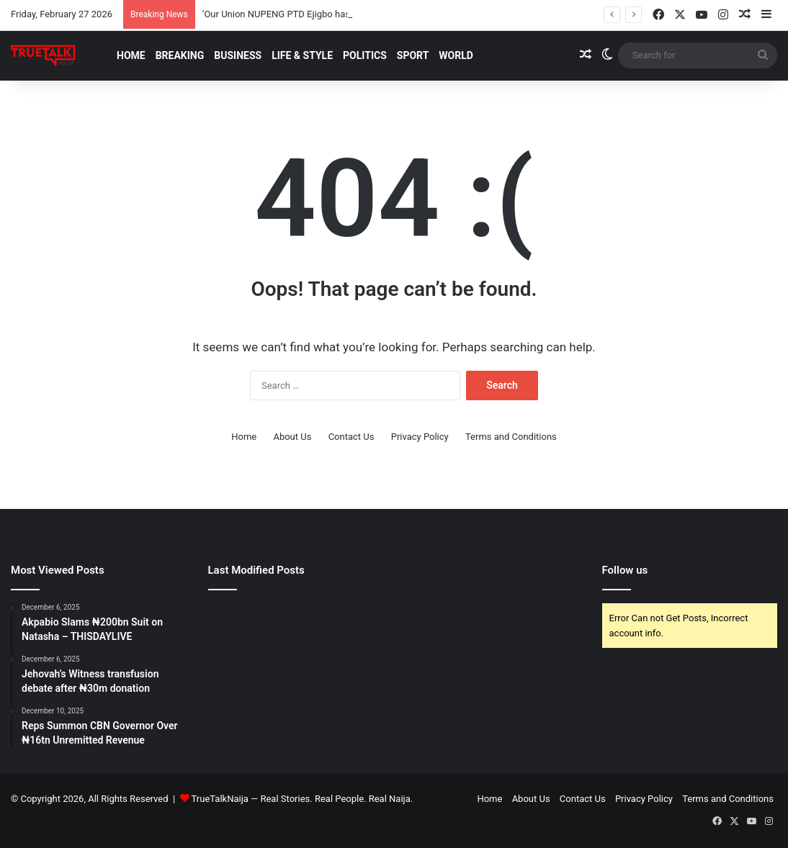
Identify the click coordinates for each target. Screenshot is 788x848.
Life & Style (302, 55)
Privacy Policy (420, 436)
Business (237, 55)
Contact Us (351, 436)
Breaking (180, 55)
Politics (365, 55)
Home (131, 55)
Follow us (625, 570)
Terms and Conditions (511, 436)
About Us (292, 436)
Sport (413, 55)
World (456, 55)
